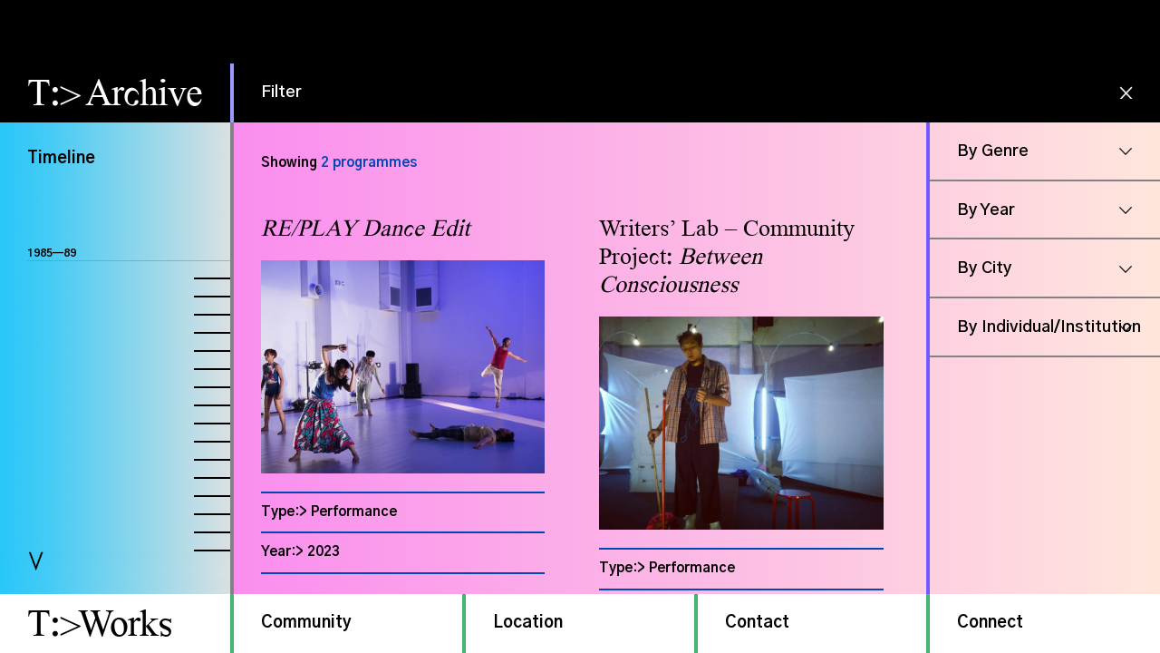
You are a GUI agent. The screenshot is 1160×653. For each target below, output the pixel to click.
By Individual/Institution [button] (1049, 327)
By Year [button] (986, 210)
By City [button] (984, 268)
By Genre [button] (993, 151)
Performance (354, 512)
